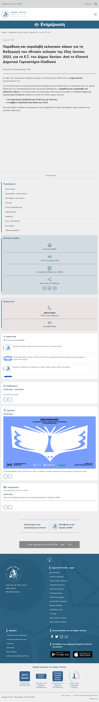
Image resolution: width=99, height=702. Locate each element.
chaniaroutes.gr (56, 593)
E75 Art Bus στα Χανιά (10, 394)
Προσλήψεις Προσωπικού (14, 198)
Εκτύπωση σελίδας (50, 246)
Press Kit (8, 203)
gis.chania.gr (54, 572)
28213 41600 (49, 313)
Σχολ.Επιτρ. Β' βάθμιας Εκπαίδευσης (57, 679)
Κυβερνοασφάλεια (12, 230)
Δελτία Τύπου (23, 32)
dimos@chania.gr (49, 326)
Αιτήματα (88, 4)
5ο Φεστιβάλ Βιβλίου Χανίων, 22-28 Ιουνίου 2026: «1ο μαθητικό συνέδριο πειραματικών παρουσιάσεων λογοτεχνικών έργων (45, 471)
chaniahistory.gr (56, 609)
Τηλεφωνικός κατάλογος (17, 635)
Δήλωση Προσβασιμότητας (18, 656)
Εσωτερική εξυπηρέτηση (16, 639)
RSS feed (10, 648)
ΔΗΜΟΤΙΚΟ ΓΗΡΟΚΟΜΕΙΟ (24, 678)
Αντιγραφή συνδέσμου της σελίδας (49, 269)
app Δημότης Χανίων (58, 618)
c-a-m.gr (53, 614)
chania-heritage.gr (57, 597)
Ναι (62, 544)
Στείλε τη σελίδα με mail (50, 258)
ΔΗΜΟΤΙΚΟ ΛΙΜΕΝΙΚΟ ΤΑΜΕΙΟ (74, 679)
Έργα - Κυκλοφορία (12, 221)
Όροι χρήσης (65, 695)
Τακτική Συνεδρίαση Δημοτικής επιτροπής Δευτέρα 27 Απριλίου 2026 (31, 497)
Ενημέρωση (13, 32)
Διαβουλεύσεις (10, 212)
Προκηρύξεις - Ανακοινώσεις (16, 194)
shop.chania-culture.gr (59, 581)
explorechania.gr (56, 589)
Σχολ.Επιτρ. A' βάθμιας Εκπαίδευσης (41, 679)
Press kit (10, 643)
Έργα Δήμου (9, 226)
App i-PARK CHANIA (58, 622)
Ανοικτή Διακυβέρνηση (13, 207)
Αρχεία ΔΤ (33, 32)
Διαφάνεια (9, 216)
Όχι (70, 544)
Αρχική (3, 32)
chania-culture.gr (56, 576)
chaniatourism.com (57, 585)
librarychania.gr (56, 605)
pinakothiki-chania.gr (58, 601)
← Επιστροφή (49, 175)
